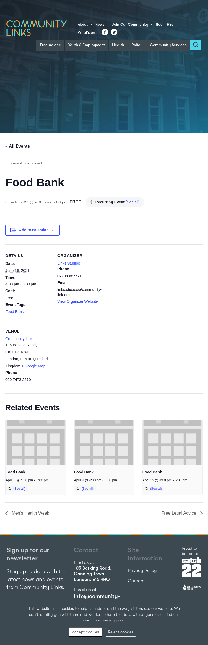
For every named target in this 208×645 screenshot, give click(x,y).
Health (118, 44)
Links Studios (68, 263)
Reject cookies (121, 632)
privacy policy (114, 620)
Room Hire (164, 24)
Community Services (168, 44)
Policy (136, 44)
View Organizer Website (77, 301)
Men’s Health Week (30, 513)
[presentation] (36, 442)
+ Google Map (33, 366)
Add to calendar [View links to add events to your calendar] (33, 230)
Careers (136, 580)
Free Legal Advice (179, 513)
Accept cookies (85, 632)
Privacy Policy (142, 570)
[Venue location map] (86, 357)
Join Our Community (130, 24)
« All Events (17, 146)
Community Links (19, 339)
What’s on (86, 32)
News (99, 24)
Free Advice (50, 44)
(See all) (133, 202)
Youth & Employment (86, 44)
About (83, 24)
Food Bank (14, 312)
